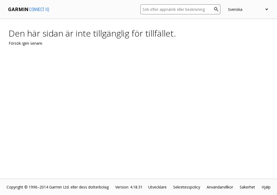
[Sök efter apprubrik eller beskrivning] (177, 9)
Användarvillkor (220, 187)
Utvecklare (157, 187)
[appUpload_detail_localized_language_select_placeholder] (248, 9)
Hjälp (266, 187)
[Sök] (217, 9)
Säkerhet (247, 187)
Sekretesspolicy (186, 187)
